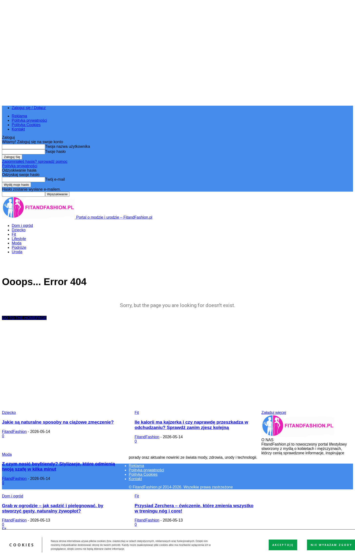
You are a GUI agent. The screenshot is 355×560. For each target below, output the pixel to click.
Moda (16, 243)
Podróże (19, 247)
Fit (14, 234)
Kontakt (18, 129)
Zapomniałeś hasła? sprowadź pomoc (35, 161)
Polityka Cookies (26, 125)
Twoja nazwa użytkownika (67, 146)
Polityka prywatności (29, 120)
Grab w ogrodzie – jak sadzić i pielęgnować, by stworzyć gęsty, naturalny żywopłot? (52, 508)
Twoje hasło (55, 151)
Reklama (19, 116)
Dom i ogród (22, 226)
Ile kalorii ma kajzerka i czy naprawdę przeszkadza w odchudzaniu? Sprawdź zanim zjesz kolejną (191, 425)
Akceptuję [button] (283, 545)
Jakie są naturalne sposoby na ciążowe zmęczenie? (58, 422)
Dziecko (19, 230)
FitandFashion (14, 431)
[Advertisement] (177, 364)
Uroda (17, 252)
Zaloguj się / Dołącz (29, 108)
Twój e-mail (55, 179)
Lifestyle (19, 239)
